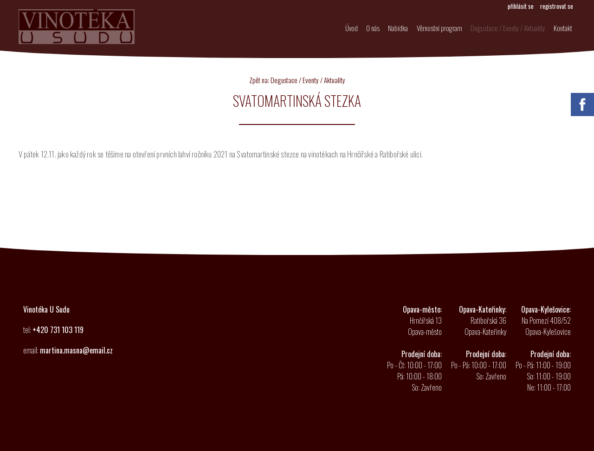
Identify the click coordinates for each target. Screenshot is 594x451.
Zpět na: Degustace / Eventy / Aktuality (297, 80)
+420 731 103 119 (58, 329)
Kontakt (561, 29)
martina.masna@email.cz (76, 350)
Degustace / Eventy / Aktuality (504, 29)
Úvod (339, 29)
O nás (362, 29)
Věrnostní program (434, 29)
